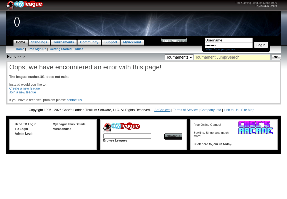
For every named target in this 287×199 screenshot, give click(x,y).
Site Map (247, 110)
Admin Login (24, 133)
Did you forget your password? (222, 49)
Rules (79, 49)
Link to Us (231, 110)
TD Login (21, 128)
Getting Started (61, 49)
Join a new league (22, 92)
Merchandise (62, 128)
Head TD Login (25, 124)
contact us (74, 100)
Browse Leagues (115, 140)
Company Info (211, 110)
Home (20, 49)
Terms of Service (185, 110)
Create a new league (24, 88)
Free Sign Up (37, 49)
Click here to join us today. (213, 144)
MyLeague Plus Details (69, 124)
